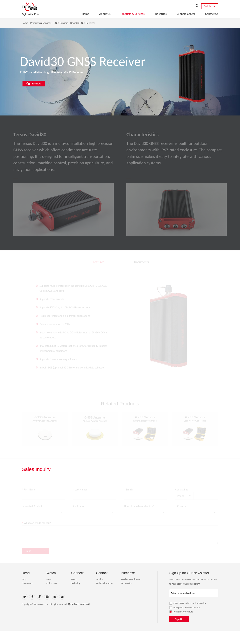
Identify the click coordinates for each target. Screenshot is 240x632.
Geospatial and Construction (184, 608)
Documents (27, 584)
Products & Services (132, 14)
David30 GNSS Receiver (83, 23)
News (73, 580)
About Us (104, 14)
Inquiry (99, 580)
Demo (49, 580)
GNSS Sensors (61, 23)
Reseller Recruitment (131, 580)
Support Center (185, 14)
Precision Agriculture (181, 612)
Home (85, 14)
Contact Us (211, 14)
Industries (160, 14)
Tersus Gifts (126, 584)
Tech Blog (75, 584)
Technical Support (104, 584)
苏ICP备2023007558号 (79, 605)
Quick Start (51, 584)
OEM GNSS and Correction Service (187, 604)
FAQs (24, 580)
